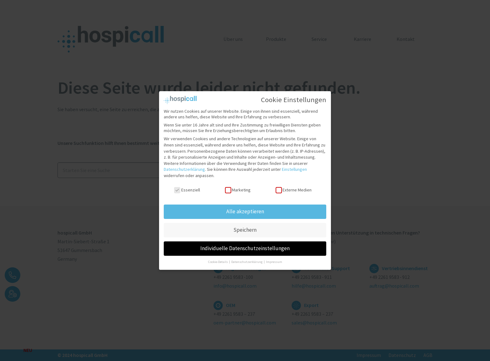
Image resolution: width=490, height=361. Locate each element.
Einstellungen (294, 166)
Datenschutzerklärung (184, 166)
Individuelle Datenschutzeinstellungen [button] (245, 245)
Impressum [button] (274, 259)
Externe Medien (294, 187)
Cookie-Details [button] (218, 259)
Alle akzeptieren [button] (245, 208)
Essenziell (187, 187)
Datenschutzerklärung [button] (247, 259)
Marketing (238, 187)
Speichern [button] (245, 227)
